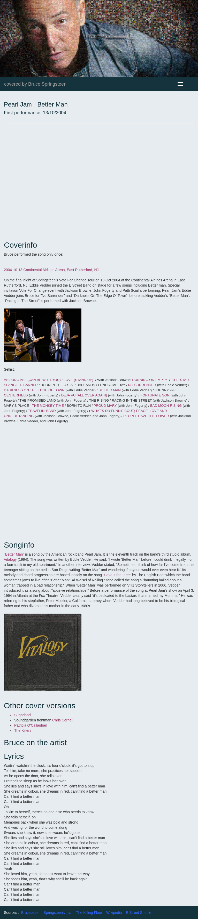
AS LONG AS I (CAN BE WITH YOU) (32, 380)
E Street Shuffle (138, 912)
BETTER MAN (109, 390)
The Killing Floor (89, 912)
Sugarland (22, 715)
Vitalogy (11, 559)
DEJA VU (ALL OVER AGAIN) (84, 395)
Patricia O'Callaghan (30, 725)
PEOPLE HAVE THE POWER (146, 416)
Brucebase (30, 912)
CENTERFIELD (16, 395)
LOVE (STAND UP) (78, 380)
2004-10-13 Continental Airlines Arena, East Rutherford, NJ (52, 270)
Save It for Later (117, 575)
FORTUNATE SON (155, 395)
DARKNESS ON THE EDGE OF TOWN (34, 390)
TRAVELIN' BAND (42, 411)
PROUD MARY (106, 406)
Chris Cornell (63, 720)
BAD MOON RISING (166, 406)
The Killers (22, 730)
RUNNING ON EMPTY (149, 380)
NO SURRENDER (142, 385)
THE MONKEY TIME (48, 406)
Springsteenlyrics (57, 912)
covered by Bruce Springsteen (35, 84)
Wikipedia (114, 912)
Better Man (14, 554)
